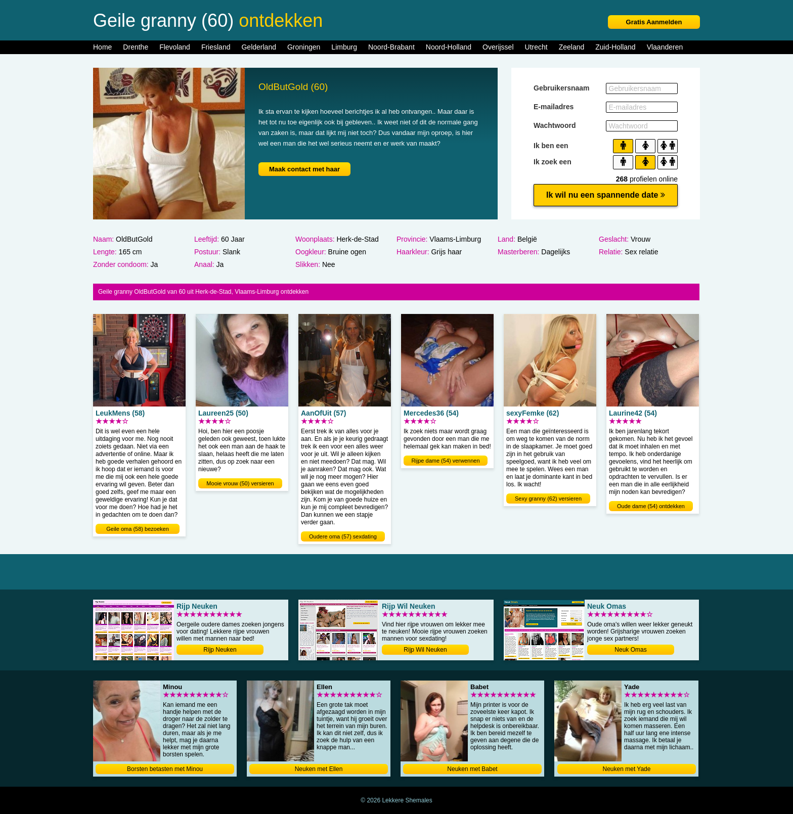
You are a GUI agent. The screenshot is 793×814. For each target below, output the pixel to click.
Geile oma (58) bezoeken (137, 529)
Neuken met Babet (472, 769)
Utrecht (536, 47)
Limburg (344, 47)
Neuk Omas (630, 649)
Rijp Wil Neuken (425, 649)
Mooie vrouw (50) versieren (240, 483)
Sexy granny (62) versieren (548, 498)
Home (102, 47)
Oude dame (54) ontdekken (651, 506)
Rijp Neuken (219, 649)
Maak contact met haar (304, 169)
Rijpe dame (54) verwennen (445, 461)
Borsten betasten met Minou (165, 769)
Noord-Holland (448, 47)
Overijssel (497, 47)
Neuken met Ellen (319, 769)
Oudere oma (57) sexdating (343, 536)
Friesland (216, 47)
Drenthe (135, 47)
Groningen (303, 47)
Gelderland (258, 47)
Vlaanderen (665, 47)
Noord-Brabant (391, 47)
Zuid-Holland (615, 47)
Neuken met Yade (627, 769)
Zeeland (572, 47)
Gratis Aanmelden (654, 22)
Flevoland (174, 47)
